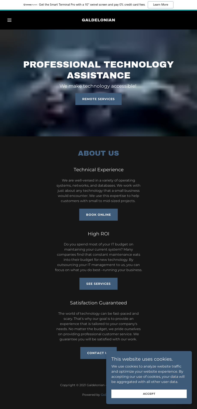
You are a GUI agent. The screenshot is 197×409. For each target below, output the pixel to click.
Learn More (160, 4)
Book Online (98, 215)
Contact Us (98, 353)
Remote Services (98, 99)
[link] (98, 20)
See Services (98, 284)
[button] (14, 20)
